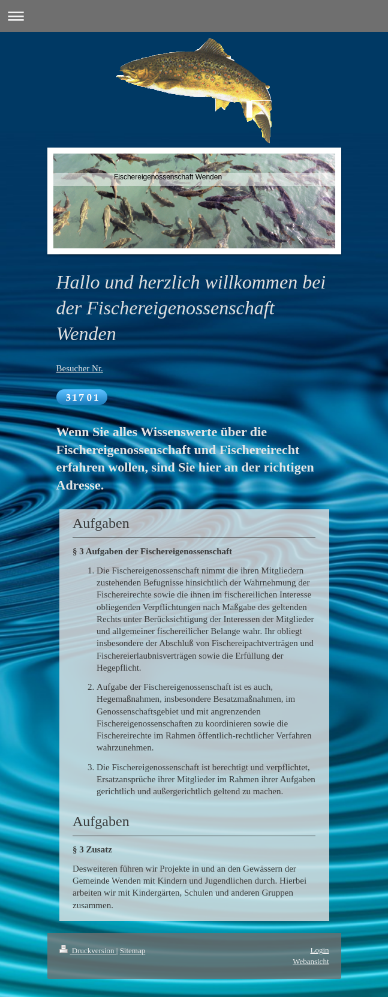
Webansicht (311, 961)
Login (319, 949)
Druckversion (87, 950)
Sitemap (133, 950)
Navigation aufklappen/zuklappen (194, 16)
